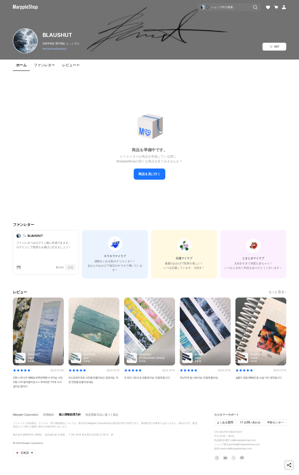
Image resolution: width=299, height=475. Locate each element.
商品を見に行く (149, 174)
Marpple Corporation (25, 414)
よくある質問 (225, 422)
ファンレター (44, 65)
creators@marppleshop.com (235, 448)
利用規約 (48, 414)
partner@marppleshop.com (244, 444)
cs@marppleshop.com (243, 440)
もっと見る (73, 43)
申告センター (275, 422)
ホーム (21, 67)
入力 (70, 267)
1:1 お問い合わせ (250, 422)
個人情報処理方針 (70, 414)
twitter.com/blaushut (55, 48)
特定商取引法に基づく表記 (101, 414)
